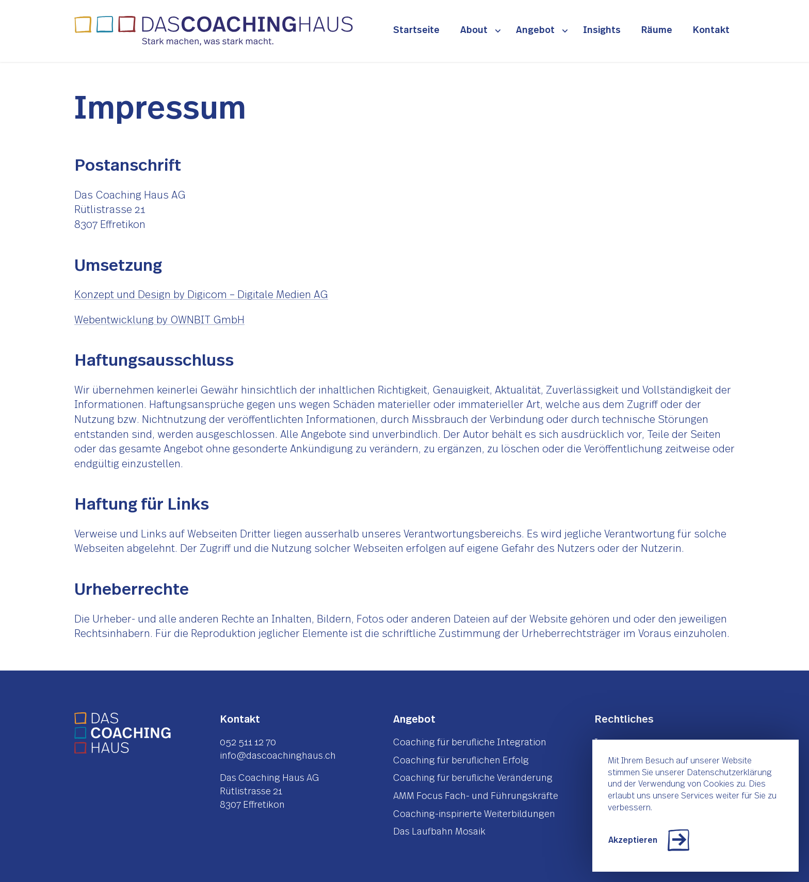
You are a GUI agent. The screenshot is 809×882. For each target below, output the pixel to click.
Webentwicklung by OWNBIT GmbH (159, 320)
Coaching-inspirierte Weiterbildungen (474, 814)
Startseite (416, 30)
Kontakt (711, 30)
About (474, 30)
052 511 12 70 (248, 742)
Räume (656, 30)
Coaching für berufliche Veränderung (473, 778)
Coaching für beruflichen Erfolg (461, 760)
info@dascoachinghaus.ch (278, 756)
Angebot (535, 30)
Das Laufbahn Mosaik (439, 832)
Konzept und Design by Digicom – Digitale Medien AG (201, 295)
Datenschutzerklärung (729, 773)
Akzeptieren (632, 840)
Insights (602, 30)
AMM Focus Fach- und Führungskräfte (475, 796)
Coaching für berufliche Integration (469, 742)
